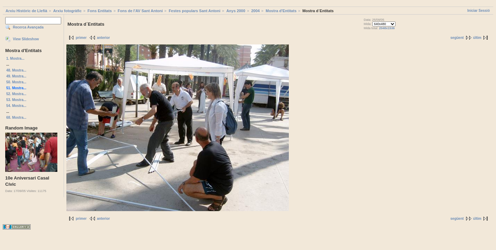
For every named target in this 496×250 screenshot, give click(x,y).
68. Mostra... (16, 117)
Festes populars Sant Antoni (194, 11)
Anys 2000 (235, 11)
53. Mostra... (16, 100)
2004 (255, 11)
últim (477, 38)
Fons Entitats (100, 11)
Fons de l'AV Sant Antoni (140, 11)
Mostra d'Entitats (281, 11)
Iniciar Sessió (478, 10)
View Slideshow (26, 39)
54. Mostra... (16, 106)
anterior (103, 38)
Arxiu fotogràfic (67, 11)
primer (81, 38)
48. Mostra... (16, 70)
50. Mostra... (16, 82)
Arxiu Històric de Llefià (26, 11)
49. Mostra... (16, 76)
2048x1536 (387, 28)
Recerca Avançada (28, 27)
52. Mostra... (16, 94)
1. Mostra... (15, 58)
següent (457, 38)
